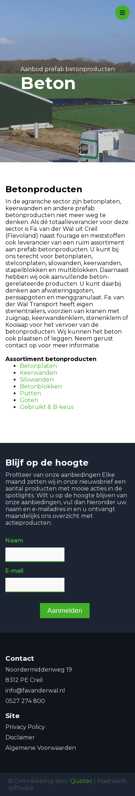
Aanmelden (64, 610)
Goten (29, 400)
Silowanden (37, 379)
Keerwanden (38, 372)
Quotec (81, 781)
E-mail (14, 570)
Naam (14, 540)
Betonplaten (38, 365)
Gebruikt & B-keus (46, 407)
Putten (30, 393)
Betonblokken (41, 386)
